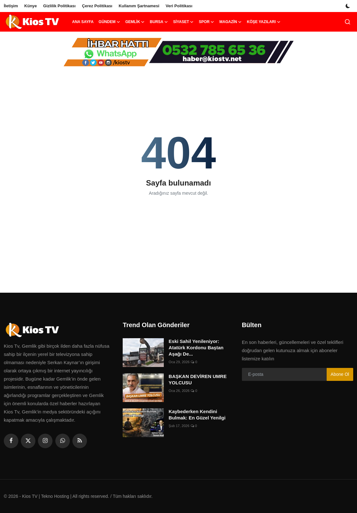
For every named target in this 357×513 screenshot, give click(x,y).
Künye (30, 5)
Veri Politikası (179, 5)
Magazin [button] (230, 21)
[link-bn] (179, 52)
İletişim (11, 5)
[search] (347, 21)
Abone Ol (340, 374)
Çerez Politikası (97, 5)
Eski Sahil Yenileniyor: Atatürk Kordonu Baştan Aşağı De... (196, 348)
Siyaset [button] (183, 21)
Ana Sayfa (83, 22)
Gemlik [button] (135, 21)
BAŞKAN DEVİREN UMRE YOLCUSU (197, 379)
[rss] (79, 441)
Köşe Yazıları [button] (263, 21)
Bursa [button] (159, 21)
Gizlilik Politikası (59, 5)
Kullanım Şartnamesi (139, 5)
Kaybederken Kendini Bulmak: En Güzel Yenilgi (197, 414)
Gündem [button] (109, 21)
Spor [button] (206, 21)
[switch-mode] (348, 6)
